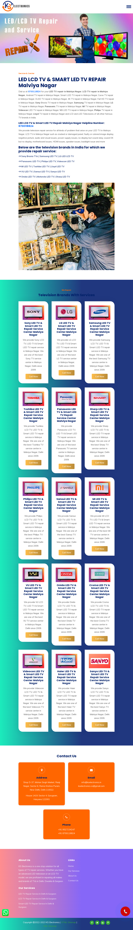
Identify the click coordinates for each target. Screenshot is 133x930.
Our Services (73, 871)
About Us (72, 875)
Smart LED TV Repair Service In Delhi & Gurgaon (36, 905)
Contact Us (73, 880)
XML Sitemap (50, 926)
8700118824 (26, 126)
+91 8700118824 (66, 833)
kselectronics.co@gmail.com (91, 786)
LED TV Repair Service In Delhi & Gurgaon (37, 894)
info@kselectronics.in (91, 782)
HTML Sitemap (68, 922)
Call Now (33, 376)
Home (71, 866)
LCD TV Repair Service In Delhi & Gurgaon (37, 898)
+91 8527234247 (66, 829)
